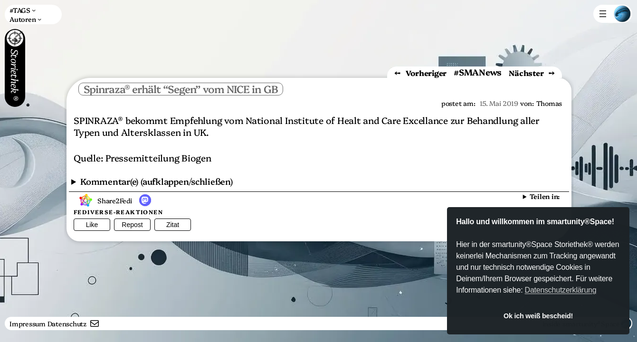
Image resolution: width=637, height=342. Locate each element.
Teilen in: (545, 196)
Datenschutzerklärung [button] (561, 290)
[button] (145, 200)
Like (92, 224)
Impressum (28, 323)
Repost (132, 224)
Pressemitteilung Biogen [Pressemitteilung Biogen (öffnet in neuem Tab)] (158, 157)
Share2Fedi (114, 200)
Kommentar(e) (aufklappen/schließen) (156, 181)
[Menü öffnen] (602, 13)
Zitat (172, 224)
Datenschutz (67, 323)
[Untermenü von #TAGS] (23, 10)
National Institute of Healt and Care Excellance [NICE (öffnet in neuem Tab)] (347, 120)
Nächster (526, 72)
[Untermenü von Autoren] (25, 19)
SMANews (480, 72)
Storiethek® (15, 77)
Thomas (549, 103)
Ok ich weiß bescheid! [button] (538, 316)
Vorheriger (426, 72)
